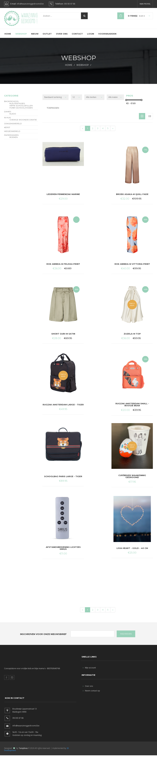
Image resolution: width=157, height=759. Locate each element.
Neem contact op (91, 694)
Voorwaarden (108, 37)
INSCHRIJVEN (126, 637)
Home (7, 37)
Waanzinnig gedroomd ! (29, 20)
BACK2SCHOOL (11, 105)
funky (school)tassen (21, 111)
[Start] (82, 132)
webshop (82, 68)
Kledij (13, 117)
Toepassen (53, 111)
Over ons (62, 37)
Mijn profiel (145, 4)
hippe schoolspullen (21, 109)
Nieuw (34, 37)
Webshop (21, 37)
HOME (68, 68)
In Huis (7, 121)
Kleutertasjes (17, 107)
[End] (112, 132)
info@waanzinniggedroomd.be (30, 4)
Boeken (14, 141)
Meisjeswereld (12, 135)
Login (90, 37)
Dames (7, 115)
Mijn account (89, 671)
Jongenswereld (13, 127)
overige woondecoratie (23, 123)
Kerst (7, 131)
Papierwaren (11, 139)
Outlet (47, 37)
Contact (77, 37)
